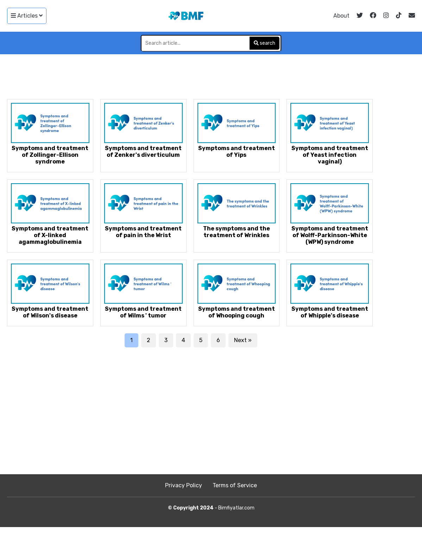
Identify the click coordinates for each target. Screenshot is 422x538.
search (264, 43)
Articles (27, 15)
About (341, 15)
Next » (243, 340)
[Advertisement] (211, 73)
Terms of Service (235, 485)
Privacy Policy (183, 485)
